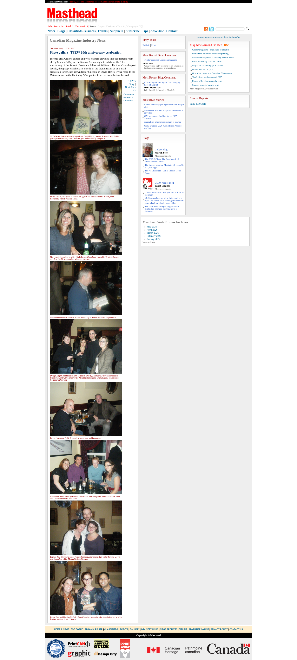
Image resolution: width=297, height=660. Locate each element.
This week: (81, 26)
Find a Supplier (94, 629)
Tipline (183, 629)
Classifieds (111, 629)
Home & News (62, 629)
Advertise (157, 31)
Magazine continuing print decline (207, 65)
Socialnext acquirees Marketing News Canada (213, 57)
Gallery (134, 629)
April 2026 (152, 229)
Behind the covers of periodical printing (210, 53)
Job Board (77, 629)
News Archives (168, 629)
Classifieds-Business (81, 31)
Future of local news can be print (207, 81)
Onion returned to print (202, 69)
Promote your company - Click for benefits (218, 37)
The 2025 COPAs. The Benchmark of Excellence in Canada (162, 160)
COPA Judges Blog (164, 182)
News (51, 31)
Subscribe (133, 31)
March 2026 (153, 232)
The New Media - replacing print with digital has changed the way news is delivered (162, 208)
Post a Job (59, 26)
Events (102, 31)
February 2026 (154, 235)
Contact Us (236, 629)
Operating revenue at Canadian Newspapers (212, 73)
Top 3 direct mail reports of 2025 (207, 77)
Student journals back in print (205, 85)
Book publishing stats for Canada (207, 61)
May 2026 (152, 226)
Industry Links (149, 629)
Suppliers (116, 31)
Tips (145, 31)
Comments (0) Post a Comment (129, 97)
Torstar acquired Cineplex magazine (160, 60)
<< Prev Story (132, 83)
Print (153, 45)
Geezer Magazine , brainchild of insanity (210, 49)
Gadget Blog (161, 149)
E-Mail (146, 45)
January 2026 (153, 239)
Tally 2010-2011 (198, 103)
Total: (69, 26)
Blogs (61, 31)
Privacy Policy (219, 629)
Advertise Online (199, 629)
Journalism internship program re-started (162, 122)
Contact (171, 31)
